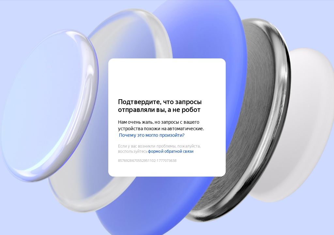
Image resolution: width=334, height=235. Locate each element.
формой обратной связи (170, 151)
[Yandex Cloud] (167, 77)
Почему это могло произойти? (152, 135)
